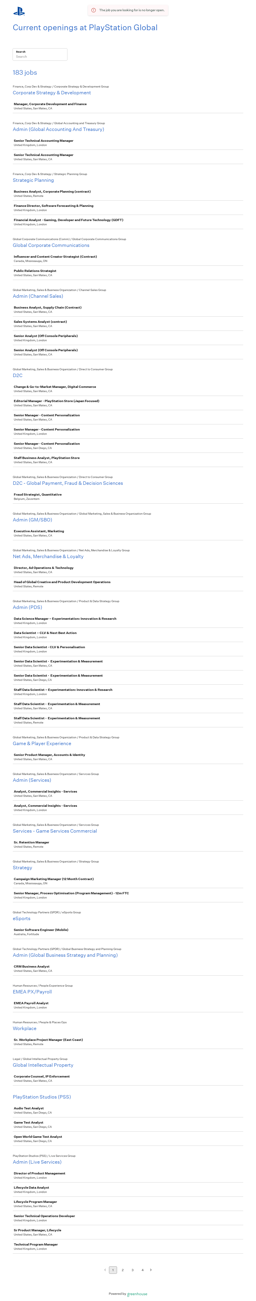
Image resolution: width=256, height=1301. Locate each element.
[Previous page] (105, 1270)
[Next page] (151, 1270)
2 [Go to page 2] (123, 1270)
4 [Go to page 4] (143, 1270)
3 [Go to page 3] (133, 1270)
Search (20, 51)
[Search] (40, 57)
